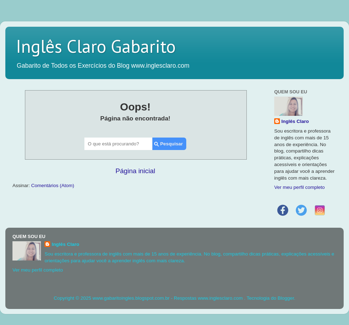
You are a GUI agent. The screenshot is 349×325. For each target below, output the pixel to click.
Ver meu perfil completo (299, 187)
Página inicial (135, 171)
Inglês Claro (295, 121)
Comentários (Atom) (52, 185)
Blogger (286, 298)
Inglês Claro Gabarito (96, 46)
